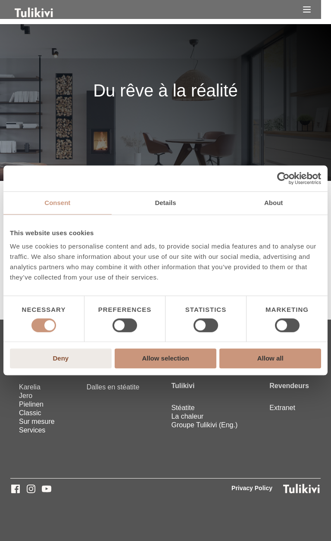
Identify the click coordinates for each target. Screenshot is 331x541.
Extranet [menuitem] (282, 407)
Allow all (270, 358)
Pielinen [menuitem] (31, 404)
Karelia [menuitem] (30, 387)
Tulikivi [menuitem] (182, 385)
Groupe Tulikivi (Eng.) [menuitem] (204, 425)
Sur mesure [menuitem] (37, 421)
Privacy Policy (251, 488)
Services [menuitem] (32, 430)
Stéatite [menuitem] (182, 407)
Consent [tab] (57, 202)
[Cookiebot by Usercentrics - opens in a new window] (283, 178)
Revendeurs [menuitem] (289, 385)
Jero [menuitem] (25, 395)
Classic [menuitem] (30, 413)
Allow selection (165, 358)
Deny (61, 358)
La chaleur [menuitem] (187, 416)
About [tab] (273, 202)
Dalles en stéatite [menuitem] (113, 387)
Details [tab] (165, 202)
